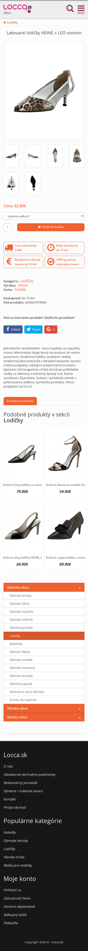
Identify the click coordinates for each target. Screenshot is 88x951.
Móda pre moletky (18, 865)
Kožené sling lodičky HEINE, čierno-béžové (31, 557)
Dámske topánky (21, 611)
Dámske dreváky (21, 676)
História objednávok (19, 906)
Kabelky (10, 832)
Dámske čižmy (20, 603)
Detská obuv (17, 717)
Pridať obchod (15, 807)
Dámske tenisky (21, 595)
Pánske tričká (14, 857)
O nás (8, 766)
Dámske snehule (21, 619)
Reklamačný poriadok (20, 782)
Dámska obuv (18, 587)
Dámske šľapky (20, 652)
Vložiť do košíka (51, 227)
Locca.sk (57, 942)
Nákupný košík (15, 914)
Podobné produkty (20, 401)
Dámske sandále (21, 660)
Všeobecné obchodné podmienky (29, 774)
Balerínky (16, 644)
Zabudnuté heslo (17, 898)
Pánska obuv (17, 708)
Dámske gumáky (21, 627)
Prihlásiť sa (12, 890)
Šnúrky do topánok (23, 700)
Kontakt (9, 799)
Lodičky (11, 22)
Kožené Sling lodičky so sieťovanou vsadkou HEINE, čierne (42, 485)
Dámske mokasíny (22, 668)
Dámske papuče (21, 684)
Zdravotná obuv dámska (27, 692)
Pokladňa (11, 923)
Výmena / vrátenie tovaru (23, 791)
